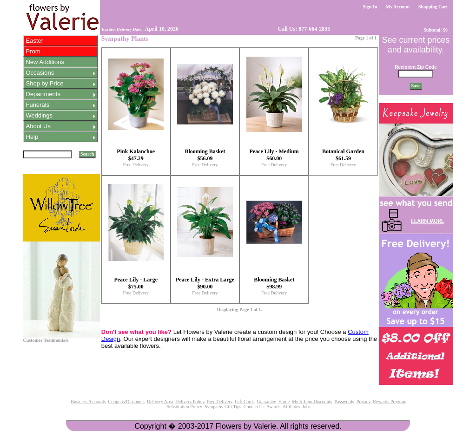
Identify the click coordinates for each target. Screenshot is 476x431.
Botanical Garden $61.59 (343, 155)
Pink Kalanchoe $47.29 (136, 155)
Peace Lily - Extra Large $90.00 (205, 283)
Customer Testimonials (46, 340)
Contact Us (254, 406)
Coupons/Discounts (126, 401)
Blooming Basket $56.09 (205, 155)
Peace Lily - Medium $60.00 (274, 155)
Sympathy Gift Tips (223, 406)
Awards (273, 406)
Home (284, 401)
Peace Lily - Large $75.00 (136, 283)
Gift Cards (245, 401)
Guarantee (266, 401)
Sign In (370, 6)
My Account (397, 6)
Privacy (364, 401)
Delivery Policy (190, 401)
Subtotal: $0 (436, 30)
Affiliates (291, 406)
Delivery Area (160, 401)
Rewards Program (389, 401)
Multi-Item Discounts (312, 401)
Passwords (344, 401)
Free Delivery (136, 164)
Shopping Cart (433, 6)
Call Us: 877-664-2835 (304, 29)
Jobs (306, 406)
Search (87, 154)
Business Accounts (88, 401)
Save (416, 85)
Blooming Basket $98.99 (274, 283)
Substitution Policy (184, 406)
